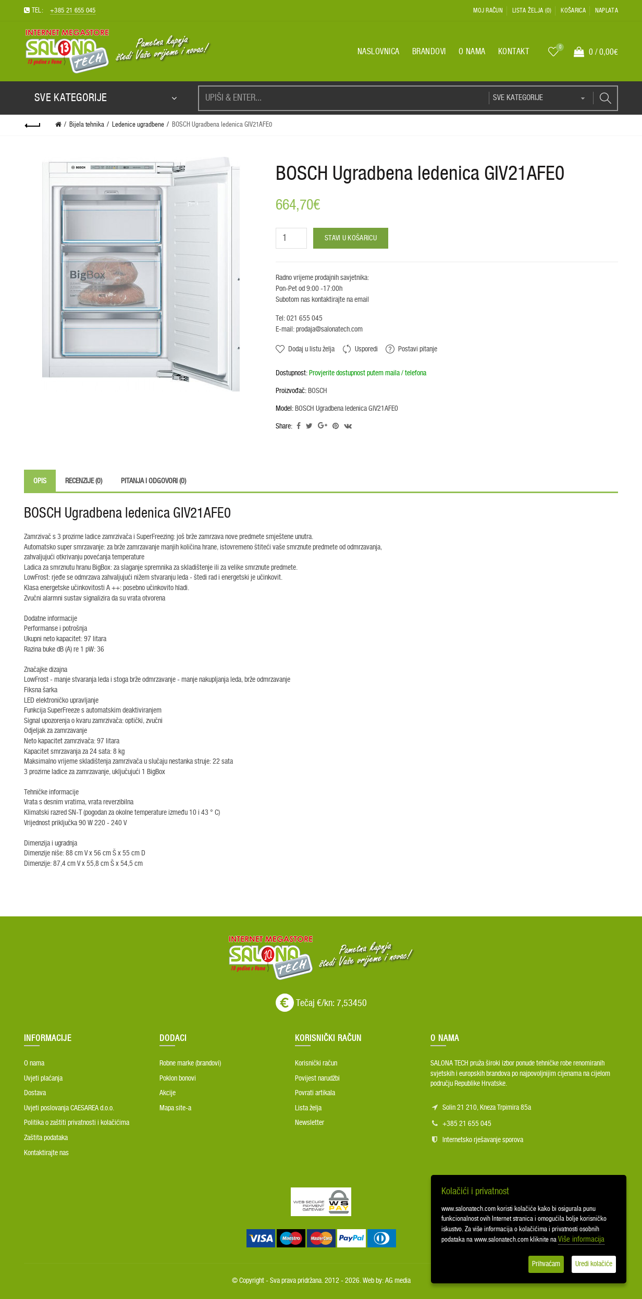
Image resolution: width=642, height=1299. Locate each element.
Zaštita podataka (46, 1138)
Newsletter (309, 1122)
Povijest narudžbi (317, 1078)
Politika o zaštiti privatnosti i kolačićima (76, 1122)
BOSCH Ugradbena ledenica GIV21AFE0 (222, 124)
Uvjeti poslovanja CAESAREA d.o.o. (69, 1108)
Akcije (167, 1093)
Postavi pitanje (417, 349)
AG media (398, 1280)
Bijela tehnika (86, 124)
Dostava (35, 1093)
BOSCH (317, 391)
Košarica (573, 10)
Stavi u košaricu (351, 238)
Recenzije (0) (83, 481)
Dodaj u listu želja (311, 349)
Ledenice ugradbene (138, 124)
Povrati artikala (315, 1093)
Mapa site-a (175, 1108)
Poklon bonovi (177, 1078)
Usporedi (366, 349)
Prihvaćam (546, 1264)
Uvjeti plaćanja (43, 1078)
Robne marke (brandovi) (190, 1063)
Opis (39, 481)
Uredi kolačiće (593, 1264)
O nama (34, 1063)
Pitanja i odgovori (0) (153, 481)
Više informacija (581, 1239)
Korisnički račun (316, 1063)
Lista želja (308, 1108)
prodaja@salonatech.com (328, 329)
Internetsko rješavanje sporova (482, 1140)
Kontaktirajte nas (46, 1153)
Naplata (606, 10)
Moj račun (488, 10)
